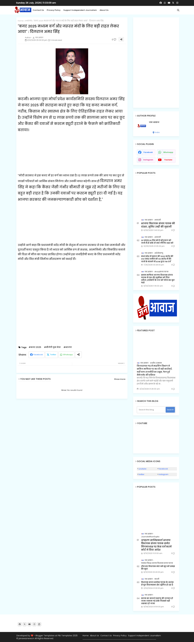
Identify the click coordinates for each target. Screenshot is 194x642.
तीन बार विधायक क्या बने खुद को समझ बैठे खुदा (158, 567)
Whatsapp (68, 354)
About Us (104, 10)
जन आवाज (154, 122)
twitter (141, 474)
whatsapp (168, 152)
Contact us (38, 10)
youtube (168, 160)
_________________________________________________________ (119, 638)
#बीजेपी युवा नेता (52, 347)
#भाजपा (28, 21)
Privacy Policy (54, 10)
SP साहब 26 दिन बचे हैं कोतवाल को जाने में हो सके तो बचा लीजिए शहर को (157, 241)
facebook (148, 152)
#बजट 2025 (35, 347)
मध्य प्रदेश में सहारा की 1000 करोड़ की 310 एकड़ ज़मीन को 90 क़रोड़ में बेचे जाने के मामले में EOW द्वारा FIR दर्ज (157, 259)
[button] (178, 10)
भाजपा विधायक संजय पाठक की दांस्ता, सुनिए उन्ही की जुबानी (158, 225)
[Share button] (78, 354)
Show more (119, 379)
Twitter (53, 354)
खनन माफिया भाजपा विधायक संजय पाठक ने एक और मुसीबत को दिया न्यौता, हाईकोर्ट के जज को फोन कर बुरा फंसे (158, 279)
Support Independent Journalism (80, 10)
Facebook (38, 354)
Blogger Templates (45, 635)
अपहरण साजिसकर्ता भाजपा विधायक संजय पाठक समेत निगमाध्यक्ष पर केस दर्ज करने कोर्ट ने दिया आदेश (156, 545)
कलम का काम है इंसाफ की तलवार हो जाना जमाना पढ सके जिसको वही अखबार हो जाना (157, 601)
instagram (148, 160)
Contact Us (106, 635)
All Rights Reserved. (44, 638)
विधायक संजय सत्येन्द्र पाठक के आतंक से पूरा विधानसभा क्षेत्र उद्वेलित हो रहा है (157, 583)
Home (21, 21)
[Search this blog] (151, 410)
